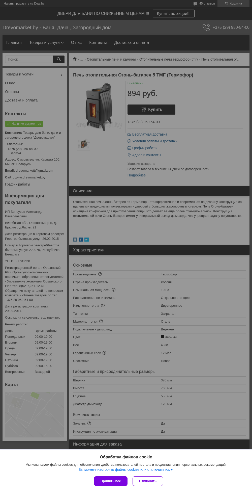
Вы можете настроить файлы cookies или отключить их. (124, 469)
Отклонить (147, 481)
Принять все (111, 481)
